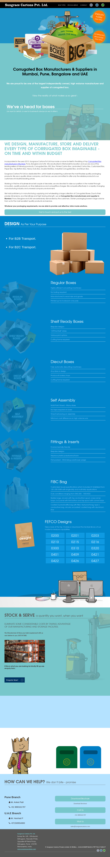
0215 (75, 542)
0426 (75, 561)
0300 (55, 548)
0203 (95, 535)
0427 (95, 561)
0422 (55, 561)
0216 (95, 542)
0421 (95, 554)
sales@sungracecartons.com (80, 826)
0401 (55, 554)
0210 (55, 542)
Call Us (80, 809)
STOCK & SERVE (73, 5)
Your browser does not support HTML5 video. (55, 706)
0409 (75, 554)
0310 (75, 548)
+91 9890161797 (80, 815)
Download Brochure (80, 798)
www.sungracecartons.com (26, 849)
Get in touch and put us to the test (55, 212)
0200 (55, 535)
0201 (75, 535)
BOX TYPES (61, 5)
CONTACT (83, 5)
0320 (95, 548)
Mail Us (80, 821)
